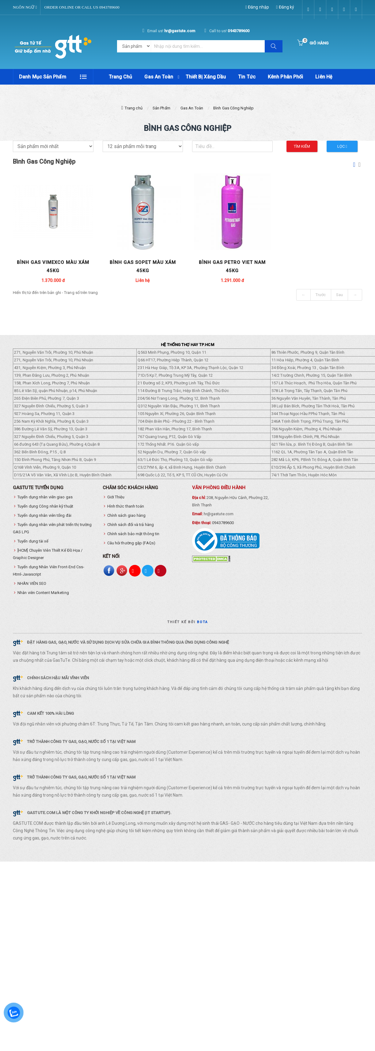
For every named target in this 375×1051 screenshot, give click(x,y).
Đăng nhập (257, 7)
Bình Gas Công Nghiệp (233, 108)
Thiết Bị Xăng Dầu (206, 77)
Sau (339, 295)
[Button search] (273, 46)
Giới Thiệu (116, 497)
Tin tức (247, 77)
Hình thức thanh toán (125, 506)
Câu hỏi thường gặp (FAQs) (131, 543)
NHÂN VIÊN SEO (31, 583)
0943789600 (223, 523)
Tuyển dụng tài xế (32, 541)
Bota (202, 622)
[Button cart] (312, 43)
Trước (321, 295)
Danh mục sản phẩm (42, 77)
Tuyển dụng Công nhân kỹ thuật (45, 506)
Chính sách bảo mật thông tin (133, 534)
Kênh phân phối (285, 77)
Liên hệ (323, 77)
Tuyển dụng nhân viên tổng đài (44, 515)
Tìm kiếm (302, 146)
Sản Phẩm (161, 108)
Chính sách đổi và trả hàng (130, 525)
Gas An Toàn (158, 77)
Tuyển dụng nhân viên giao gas (45, 497)
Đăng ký (285, 7)
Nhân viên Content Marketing (43, 593)
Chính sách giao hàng (126, 515)
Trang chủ (120, 77)
